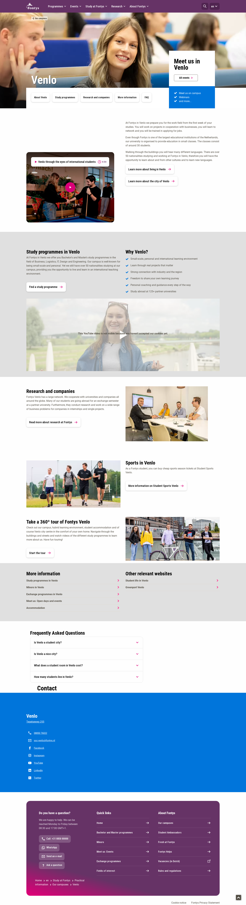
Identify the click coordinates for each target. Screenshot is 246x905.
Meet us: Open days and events (44, 601)
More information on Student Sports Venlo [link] (156, 486)
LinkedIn (38, 770)
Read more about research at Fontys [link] (53, 422)
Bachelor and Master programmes (123, 832)
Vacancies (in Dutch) (184, 861)
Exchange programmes (123, 861)
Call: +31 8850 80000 (54, 839)
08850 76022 (40, 733)
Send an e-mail (51, 856)
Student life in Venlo (137, 580)
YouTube (38, 763)
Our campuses (41, 18)
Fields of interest (123, 871)
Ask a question (51, 865)
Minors (123, 842)
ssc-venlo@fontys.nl (44, 740)
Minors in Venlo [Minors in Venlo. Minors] (35, 587)
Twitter (37, 777)
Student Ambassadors (184, 832)
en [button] (214, 6)
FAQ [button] (147, 97)
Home (123, 823)
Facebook (39, 748)
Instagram (39, 755)
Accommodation (35, 607)
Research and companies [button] (96, 97)
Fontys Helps (184, 852)
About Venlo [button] (40, 97)
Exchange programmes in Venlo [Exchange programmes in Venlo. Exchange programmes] (44, 594)
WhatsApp (49, 848)
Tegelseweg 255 (35, 721)
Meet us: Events (123, 852)
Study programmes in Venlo (42, 580)
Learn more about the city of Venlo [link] (151, 181)
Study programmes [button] (65, 97)
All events (186, 77)
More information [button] (127, 97)
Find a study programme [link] (46, 287)
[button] (204, 6)
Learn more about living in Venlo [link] (149, 169)
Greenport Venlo (135, 587)
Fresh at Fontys (184, 842)
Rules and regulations (184, 871)
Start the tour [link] (40, 553)
